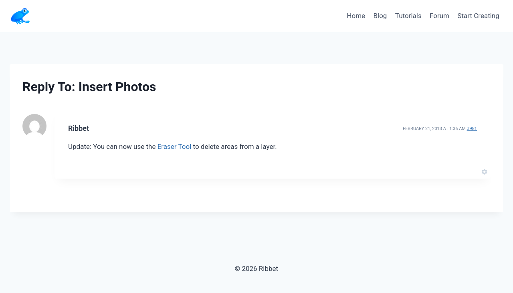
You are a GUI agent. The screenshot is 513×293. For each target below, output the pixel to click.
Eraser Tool (175, 146)
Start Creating (478, 16)
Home (356, 16)
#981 (472, 128)
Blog (380, 16)
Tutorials (408, 16)
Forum (439, 16)
